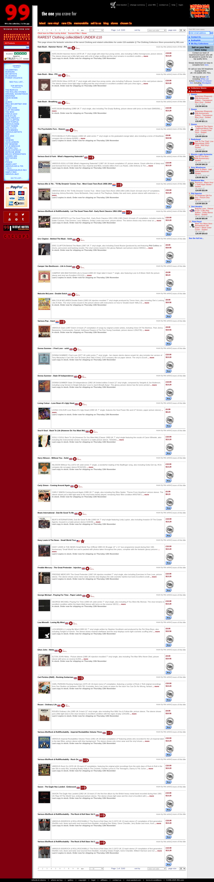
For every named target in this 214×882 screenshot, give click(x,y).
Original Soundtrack (16, 94)
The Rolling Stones (15, 92)
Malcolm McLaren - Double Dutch (52, 294)
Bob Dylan (10, 116)
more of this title (179, 47)
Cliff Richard (12, 110)
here (206, 65)
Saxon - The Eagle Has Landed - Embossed (57, 787)
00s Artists (11, 74)
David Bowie (11, 98)
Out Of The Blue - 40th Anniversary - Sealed (202, 158)
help (173, 5)
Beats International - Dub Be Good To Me (56, 513)
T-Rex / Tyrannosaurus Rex (16, 169)
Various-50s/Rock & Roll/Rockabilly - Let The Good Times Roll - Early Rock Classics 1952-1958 (80, 211)
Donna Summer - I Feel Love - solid (53, 348)
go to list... (16, 178)
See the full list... (196, 238)
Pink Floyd (11, 128)
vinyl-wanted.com (133, 880)
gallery (70, 880)
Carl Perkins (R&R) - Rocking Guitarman (55, 677)
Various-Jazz (12, 174)
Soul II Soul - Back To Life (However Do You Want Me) (61, 431)
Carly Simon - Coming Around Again (54, 485)
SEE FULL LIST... (16, 82)
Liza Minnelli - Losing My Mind (51, 622)
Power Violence (13, 78)
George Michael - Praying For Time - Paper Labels (60, 595)
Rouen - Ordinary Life (47, 705)
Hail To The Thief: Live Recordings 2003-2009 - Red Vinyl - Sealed (204, 144)
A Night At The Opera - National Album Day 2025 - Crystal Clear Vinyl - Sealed (204, 129)
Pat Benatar (11, 144)
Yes (7, 160)
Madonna (10, 96)
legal (93, 880)
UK (207, 77)
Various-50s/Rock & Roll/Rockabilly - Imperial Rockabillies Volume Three (70, 732)
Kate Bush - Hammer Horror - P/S (52, 47)
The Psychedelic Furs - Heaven (51, 129)
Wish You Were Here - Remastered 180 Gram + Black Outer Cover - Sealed (204, 227)
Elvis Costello (13, 150)
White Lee (204, 79)
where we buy (57, 880)
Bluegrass (11, 76)
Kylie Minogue (12, 146)
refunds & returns (38, 880)
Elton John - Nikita (46, 650)
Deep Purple (11, 122)
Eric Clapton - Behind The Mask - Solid (55, 239)
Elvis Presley (12, 118)
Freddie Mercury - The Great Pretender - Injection (59, 568)
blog (105, 23)
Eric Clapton (12, 120)
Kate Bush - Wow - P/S (48, 74)
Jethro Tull (11, 148)
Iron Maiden (11, 130)
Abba (7, 138)
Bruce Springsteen (15, 154)
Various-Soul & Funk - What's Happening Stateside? (61, 156)
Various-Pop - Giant (46, 321)
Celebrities (11, 70)
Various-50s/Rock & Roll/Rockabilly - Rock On (58, 759)
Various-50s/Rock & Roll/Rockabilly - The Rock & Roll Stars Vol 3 (66, 814)
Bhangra (10, 72)
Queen (194, 94)
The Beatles (11, 90)
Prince (8, 162)
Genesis (9, 140)
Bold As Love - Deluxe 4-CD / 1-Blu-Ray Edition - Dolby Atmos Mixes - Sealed (204, 212)
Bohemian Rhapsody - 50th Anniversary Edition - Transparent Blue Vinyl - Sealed (204, 99)
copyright (82, 880)
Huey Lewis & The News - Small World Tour (57, 540)
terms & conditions (154, 880)
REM (7, 134)
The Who (9, 112)
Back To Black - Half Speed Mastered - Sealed (203, 171)
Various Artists (13, 132)
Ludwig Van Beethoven (11, 157)
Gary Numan (11, 126)
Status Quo (11, 114)
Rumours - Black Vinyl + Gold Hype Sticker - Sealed (204, 184)
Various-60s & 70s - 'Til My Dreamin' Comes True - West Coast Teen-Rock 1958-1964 (75, 184)
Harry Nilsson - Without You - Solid (53, 458)
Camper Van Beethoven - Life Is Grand (55, 266)
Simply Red (11, 172)
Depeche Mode (13, 152)
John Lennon (12, 142)
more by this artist (163, 47)
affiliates (104, 880)
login (181, 5)
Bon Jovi (9, 136)
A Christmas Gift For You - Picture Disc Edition (203, 197)
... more (144, 56)
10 (78, 30)
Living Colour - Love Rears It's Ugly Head (56, 403)
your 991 (152, 5)
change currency (137, 5)
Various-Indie (12, 124)
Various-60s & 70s (14, 166)
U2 (6, 100)
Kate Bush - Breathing (47, 102)
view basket (121, 5)
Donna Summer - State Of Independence (55, 376)
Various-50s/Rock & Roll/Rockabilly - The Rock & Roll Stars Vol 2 (66, 842)
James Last (11, 164)
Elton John (11, 108)
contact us (163, 5)
